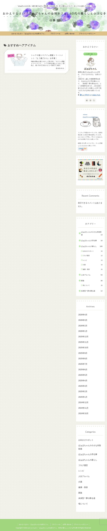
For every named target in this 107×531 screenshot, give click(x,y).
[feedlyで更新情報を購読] (90, 100)
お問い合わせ (67, 524)
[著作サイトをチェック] (86, 100)
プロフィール (56, 524)
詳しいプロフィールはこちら (90, 95)
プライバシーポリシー (81, 524)
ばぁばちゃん (90, 69)
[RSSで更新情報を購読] (94, 100)
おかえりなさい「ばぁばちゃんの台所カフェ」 (34, 524)
